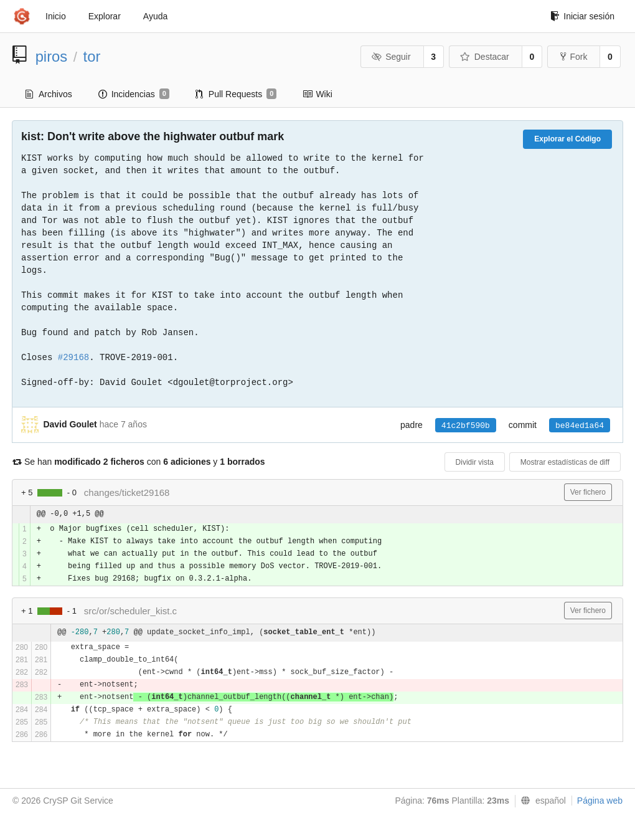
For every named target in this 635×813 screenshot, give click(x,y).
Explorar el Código (567, 139)
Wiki (317, 94)
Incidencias (133, 94)
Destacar (484, 57)
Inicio (55, 16)
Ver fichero (588, 492)
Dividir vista (475, 462)
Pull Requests (236, 94)
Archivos (49, 94)
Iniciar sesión (582, 16)
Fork (573, 57)
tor (92, 56)
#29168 (73, 358)
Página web (600, 801)
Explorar (104, 16)
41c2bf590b (465, 425)
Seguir (391, 57)
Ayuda (155, 16)
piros (51, 56)
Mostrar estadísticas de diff (564, 462)
